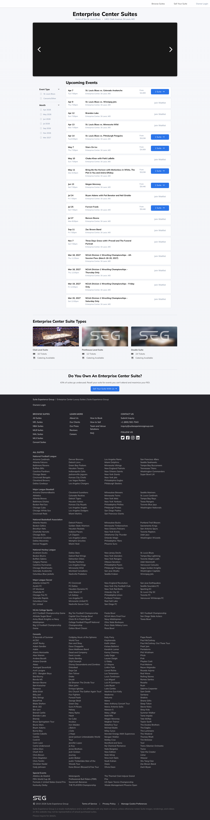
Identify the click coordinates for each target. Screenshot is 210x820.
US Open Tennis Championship (118, 782)
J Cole (71, 730)
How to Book (96, 418)
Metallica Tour (111, 724)
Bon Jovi (37, 709)
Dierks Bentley (75, 658)
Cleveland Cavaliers (42, 537)
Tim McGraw (146, 739)
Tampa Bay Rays (148, 498)
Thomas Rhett (146, 736)
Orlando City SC (111, 592)
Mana (107, 700)
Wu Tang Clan (147, 761)
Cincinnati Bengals (41, 477)
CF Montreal (38, 589)
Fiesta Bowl (109, 613)
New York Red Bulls (113, 589)
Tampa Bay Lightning (150, 555)
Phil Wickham (146, 652)
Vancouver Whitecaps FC (152, 598)
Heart (71, 715)
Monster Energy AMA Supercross (119, 733)
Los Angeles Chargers (79, 483)
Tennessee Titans (148, 468)
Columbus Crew (40, 601)
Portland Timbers (112, 598)
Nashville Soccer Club (79, 604)
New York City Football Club (117, 586)
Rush (142, 685)
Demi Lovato (74, 655)
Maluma (108, 697)
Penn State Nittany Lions (116, 625)
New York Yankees (112, 501)
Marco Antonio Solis (113, 706)
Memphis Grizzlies (77, 540)
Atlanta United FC (41, 583)
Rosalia (143, 682)
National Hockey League (44, 549)
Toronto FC (145, 595)
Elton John (73, 685)
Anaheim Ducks (40, 552)
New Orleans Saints (113, 471)
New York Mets (111, 498)
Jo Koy (72, 746)
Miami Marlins (75, 513)
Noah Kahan (110, 761)
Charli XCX (38, 752)
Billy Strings (38, 697)
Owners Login (39, 405)
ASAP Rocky (38, 643)
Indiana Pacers (75, 531)
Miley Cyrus (109, 730)
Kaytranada (109, 640)
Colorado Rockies (77, 495)
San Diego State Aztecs (151, 616)
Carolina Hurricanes (42, 565)
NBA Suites (38, 426)
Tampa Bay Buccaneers (151, 465)
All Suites (37, 418)
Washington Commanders (152, 471)
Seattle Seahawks (148, 462)
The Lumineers (147, 730)
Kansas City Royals (78, 504)
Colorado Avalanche (42, 571)
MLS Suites (38, 438)
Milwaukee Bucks (112, 522)
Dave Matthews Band (79, 649)
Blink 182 (37, 706)
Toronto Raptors (147, 531)
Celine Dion (38, 748)
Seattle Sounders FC (149, 586)
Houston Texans (76, 468)
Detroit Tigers (75, 498)
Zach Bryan (145, 767)
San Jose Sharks (111, 571)
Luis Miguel (109, 679)
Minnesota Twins (112, 495)
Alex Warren (38, 655)
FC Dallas (73, 586)
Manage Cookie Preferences (134, 803)
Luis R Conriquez (112, 682)
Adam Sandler (39, 646)
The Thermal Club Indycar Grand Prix (119, 777)
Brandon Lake (39, 715)
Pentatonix (145, 649)
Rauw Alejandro (147, 667)
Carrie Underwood (41, 746)
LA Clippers (74, 534)
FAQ (92, 433)
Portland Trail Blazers (150, 522)
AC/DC (36, 640)
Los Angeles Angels (78, 507)
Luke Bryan (109, 685)
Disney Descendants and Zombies (84, 664)
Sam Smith (145, 691)
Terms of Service (90, 803)
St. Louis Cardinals (149, 495)
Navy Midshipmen (112, 619)
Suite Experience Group (43, 399)
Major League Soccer (42, 580)
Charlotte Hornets (41, 531)
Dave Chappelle (76, 646)
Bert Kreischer (39, 685)
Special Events (39, 773)
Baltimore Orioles (41, 501)
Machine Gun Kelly (113, 691)
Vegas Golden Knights (150, 568)
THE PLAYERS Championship (82, 785)
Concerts (37, 634)
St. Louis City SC (147, 592)
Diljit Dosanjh (75, 661)
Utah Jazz (144, 534)
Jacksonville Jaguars (78, 474)
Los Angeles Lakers (78, 537)
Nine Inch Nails (111, 758)
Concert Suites (39, 442)
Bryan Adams (39, 727)
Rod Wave (145, 673)
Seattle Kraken (111, 574)
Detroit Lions (74, 462)
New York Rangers (112, 559)
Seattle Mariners (147, 492)
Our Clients (75, 422)
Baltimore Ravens (41, 465)
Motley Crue (110, 739)
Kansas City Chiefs (77, 477)
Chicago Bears (39, 474)
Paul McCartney (147, 640)
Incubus (72, 721)
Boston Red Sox (40, 504)
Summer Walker (147, 712)
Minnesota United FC (78, 601)
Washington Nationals (150, 507)
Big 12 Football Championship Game (47, 627)
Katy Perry (109, 637)
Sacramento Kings (148, 525)
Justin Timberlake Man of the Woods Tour (82, 762)
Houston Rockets (76, 528)
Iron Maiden (74, 724)
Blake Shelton (39, 703)
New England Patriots (114, 468)
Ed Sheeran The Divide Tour (81, 682)
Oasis (107, 764)
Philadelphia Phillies (113, 504)
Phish (143, 655)
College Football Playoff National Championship (84, 623)
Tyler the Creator (148, 752)
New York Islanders (113, 555)
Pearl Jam (144, 646)
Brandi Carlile (39, 712)
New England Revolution (116, 583)
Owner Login (202, 3)
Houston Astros (76, 501)
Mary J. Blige (110, 712)
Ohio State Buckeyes (114, 622)
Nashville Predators (78, 574)
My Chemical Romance (115, 746)
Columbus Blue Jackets (43, 574)
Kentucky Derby (40, 785)
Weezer (143, 758)
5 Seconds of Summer (43, 637)
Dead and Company (78, 652)
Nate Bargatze (111, 748)
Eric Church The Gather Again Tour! (85, 691)
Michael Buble (111, 727)
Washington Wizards (150, 537)
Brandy (36, 718)
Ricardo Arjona (147, 670)
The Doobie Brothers (149, 724)
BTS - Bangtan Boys (42, 673)
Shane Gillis (145, 700)
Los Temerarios (111, 673)
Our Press (74, 426)
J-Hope (72, 733)
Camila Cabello (40, 733)
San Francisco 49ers (149, 459)
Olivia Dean (109, 767)
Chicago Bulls (39, 534)
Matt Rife (108, 715)
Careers (73, 434)
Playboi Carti (146, 661)
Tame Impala (146, 715)
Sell (180, 3)
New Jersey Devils (112, 552)
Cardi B (36, 739)
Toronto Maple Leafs (149, 559)
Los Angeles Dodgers (78, 510)
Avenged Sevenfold (42, 667)
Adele (35, 649)
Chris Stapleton (40, 758)
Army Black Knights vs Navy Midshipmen (46, 620)
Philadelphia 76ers (113, 540)
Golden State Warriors (79, 525)
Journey (72, 755)
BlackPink (37, 700)
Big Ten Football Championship (83, 613)
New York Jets (110, 477)
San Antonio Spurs (149, 528)
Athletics (37, 495)
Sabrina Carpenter (148, 688)
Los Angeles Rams (112, 459)
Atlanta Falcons (40, 462)
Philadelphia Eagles (113, 480)
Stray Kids (145, 709)
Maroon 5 (108, 709)
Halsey (72, 709)
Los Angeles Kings (77, 565)
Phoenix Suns (110, 543)
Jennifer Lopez (75, 742)
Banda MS (37, 679)
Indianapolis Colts (77, 471)
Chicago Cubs (39, 507)
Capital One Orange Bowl (81, 616)
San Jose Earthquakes (150, 583)
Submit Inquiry (127, 418)
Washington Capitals (150, 571)
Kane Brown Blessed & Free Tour (84, 767)
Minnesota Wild (76, 568)
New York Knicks (112, 531)
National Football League (44, 456)
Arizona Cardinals (41, 459)
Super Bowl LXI (147, 474)
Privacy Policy (109, 803)
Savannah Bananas (78, 782)
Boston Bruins (39, 555)
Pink (142, 658)
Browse (158, 3)
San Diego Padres (112, 510)
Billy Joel (37, 694)
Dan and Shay (75, 643)
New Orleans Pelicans (114, 528)
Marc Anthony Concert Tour (117, 703)
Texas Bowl (145, 619)
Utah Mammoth (147, 561)
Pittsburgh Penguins (113, 568)
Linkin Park (109, 667)
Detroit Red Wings (77, 555)
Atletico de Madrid (41, 776)
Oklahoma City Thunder (115, 534)
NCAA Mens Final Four (114, 616)
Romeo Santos (147, 679)
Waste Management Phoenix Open (120, 785)
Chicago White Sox (42, 510)
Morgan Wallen (111, 736)
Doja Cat (73, 670)
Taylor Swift (145, 721)
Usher (143, 755)
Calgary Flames (40, 561)
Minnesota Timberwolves (116, 525)
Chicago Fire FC (40, 595)
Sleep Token (146, 703)
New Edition (110, 752)
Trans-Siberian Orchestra (151, 746)
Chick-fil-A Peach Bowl (79, 619)
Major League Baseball (43, 489)
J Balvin (72, 727)
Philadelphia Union (113, 595)
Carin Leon (38, 742)
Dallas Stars (74, 552)
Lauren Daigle (110, 658)
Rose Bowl (109, 628)
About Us (74, 418)
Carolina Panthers (41, 471)
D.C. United (38, 604)
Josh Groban (74, 752)
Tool (142, 742)
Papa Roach (146, 637)
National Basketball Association (48, 519)
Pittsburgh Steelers (113, 483)
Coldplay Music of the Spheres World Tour (83, 639)
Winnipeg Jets (146, 574)
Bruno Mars (38, 724)
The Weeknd (146, 733)
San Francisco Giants (114, 513)
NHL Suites (38, 434)
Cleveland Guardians (78, 492)
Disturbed (73, 667)
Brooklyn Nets (39, 528)
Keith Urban (110, 643)
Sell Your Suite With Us (105, 388)
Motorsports (74, 776)
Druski (72, 679)
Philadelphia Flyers (113, 565)
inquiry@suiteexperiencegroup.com (137, 426)
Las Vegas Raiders (77, 480)
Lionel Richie (110, 670)
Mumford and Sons (113, 742)
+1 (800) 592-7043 (129, 422)
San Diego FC (110, 604)
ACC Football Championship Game (49, 613)
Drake (71, 676)
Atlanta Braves (40, 498)
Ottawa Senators (112, 561)
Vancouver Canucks (149, 565)
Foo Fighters (74, 694)
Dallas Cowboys (40, 483)
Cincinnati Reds (40, 513)
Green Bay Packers (77, 465)
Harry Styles (74, 712)
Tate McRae (145, 718)
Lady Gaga (109, 655)
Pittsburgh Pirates (112, 507)
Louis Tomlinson (112, 676)
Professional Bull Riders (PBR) (83, 779)
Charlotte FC (38, 592)
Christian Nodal (40, 764)
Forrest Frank (75, 697)
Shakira (143, 697)
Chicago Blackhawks (42, 568)
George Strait (75, 700)
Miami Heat (74, 543)
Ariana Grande (39, 661)
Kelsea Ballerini (111, 646)
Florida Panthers (76, 561)
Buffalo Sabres (39, 559)
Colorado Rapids (40, 598)
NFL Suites (38, 422)
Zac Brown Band (148, 764)
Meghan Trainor (111, 721)
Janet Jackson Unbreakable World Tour (84, 738)
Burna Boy (38, 730)
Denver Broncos (76, 459)
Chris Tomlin (38, 761)
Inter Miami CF (75, 592)
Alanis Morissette (41, 652)
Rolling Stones (147, 676)
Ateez (35, 664)
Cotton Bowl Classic (78, 628)
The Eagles (145, 727)
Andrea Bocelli (39, 658)
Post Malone (146, 664)
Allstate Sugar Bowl (42, 616)
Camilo (36, 736)
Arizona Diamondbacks (44, 492)
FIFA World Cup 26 (41, 779)
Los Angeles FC (76, 598)
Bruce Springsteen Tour (43, 721)
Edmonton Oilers (76, 559)
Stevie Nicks (145, 706)
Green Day (73, 703)
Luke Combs (110, 688)
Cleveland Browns (41, 480)
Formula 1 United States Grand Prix (49, 782)
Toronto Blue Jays (148, 504)
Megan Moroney (112, 718)
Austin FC (37, 586)
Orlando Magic (111, 537)
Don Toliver (74, 673)
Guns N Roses (75, 706)
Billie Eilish (38, 691)
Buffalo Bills (38, 468)
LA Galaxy (73, 595)
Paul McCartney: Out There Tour (155, 643)
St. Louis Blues (94, 19)
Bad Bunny (38, 676)
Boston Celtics (39, 525)
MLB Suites (38, 430)
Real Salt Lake (111, 601)
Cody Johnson (39, 767)
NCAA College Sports (42, 610)
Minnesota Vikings (113, 465)
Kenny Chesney (111, 652)
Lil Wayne (109, 664)
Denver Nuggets (40, 543)
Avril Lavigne (39, 670)
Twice (143, 748)
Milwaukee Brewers (113, 492)
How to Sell (95, 422)
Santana (144, 694)
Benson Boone (39, 682)
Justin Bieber (74, 758)
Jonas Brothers (75, 748)
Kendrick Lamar (111, 649)
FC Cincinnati (75, 583)
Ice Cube (73, 718)
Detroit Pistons (75, 522)
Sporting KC (145, 589)
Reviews (73, 430)
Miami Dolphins (111, 462)
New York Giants (112, 474)
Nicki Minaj (109, 755)
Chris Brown (38, 755)
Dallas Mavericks (40, 540)
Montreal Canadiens (78, 571)
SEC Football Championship (153, 613)
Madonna (108, 694)
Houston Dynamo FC (78, 589)
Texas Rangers (147, 501)
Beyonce (37, 688)
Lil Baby (108, 661)
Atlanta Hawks (40, 522)
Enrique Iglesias (76, 688)
